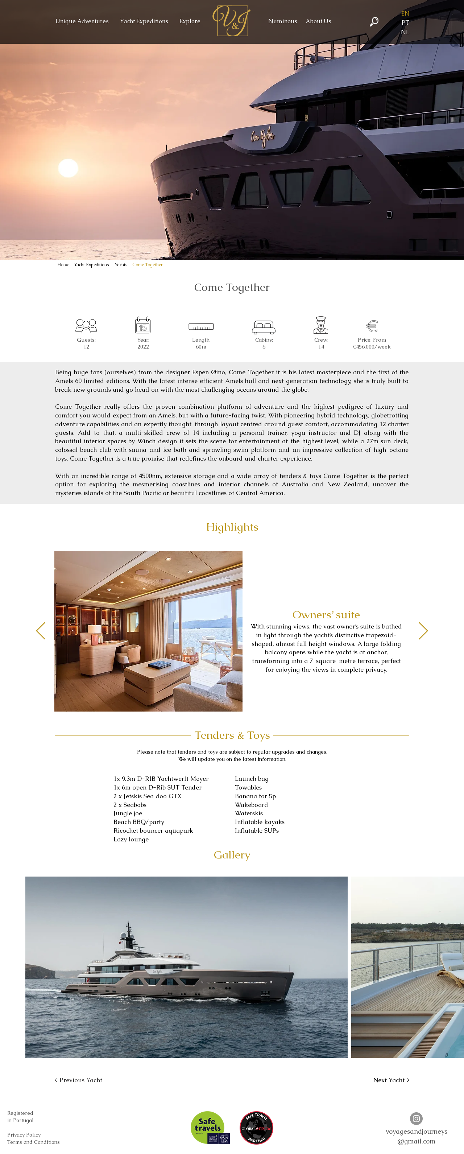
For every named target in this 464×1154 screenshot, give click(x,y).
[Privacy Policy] (24, 1135)
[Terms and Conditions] (33, 1142)
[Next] (423, 631)
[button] (405, 14)
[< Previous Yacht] (78, 1080)
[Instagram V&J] (416, 1118)
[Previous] (40, 631)
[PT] (405, 23)
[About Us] (318, 21)
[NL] (405, 32)
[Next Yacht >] (391, 1080)
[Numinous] (282, 21)
